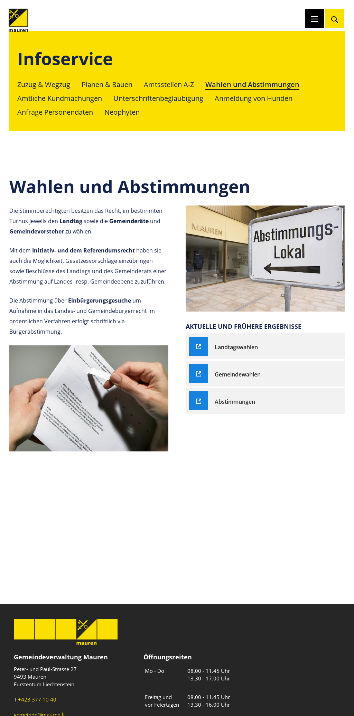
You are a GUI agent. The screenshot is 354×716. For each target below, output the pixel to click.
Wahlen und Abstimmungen (252, 84)
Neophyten (122, 112)
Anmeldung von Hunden (253, 98)
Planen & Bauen (107, 84)
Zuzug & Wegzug (43, 84)
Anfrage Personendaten (55, 112)
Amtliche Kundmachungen (59, 98)
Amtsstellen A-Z (169, 84)
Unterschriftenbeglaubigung (158, 98)
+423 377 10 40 (37, 699)
